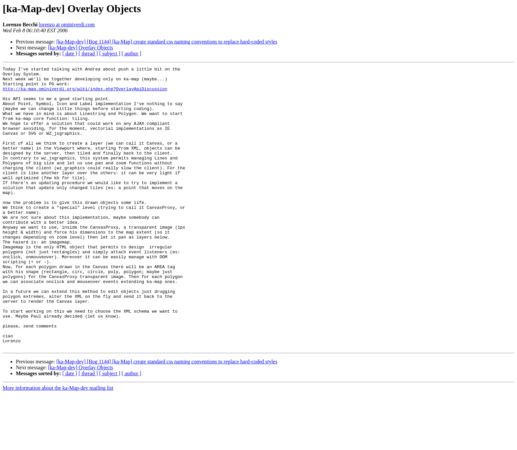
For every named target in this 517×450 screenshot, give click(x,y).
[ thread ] (88, 53)
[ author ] (131, 53)
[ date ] (69, 53)
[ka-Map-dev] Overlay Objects (80, 47)
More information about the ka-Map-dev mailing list (58, 444)
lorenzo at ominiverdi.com (67, 24)
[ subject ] (109, 53)
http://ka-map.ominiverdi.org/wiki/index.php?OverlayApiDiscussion (85, 94)
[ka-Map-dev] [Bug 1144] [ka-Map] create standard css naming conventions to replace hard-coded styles (166, 41)
